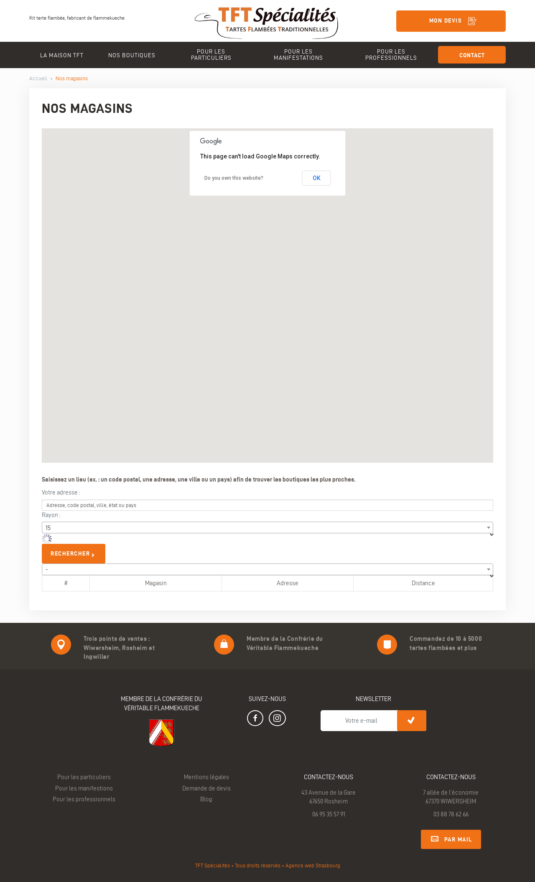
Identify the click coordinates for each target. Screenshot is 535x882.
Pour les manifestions (84, 788)
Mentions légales (206, 777)
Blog (206, 799)
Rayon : (51, 515)
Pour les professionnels (84, 799)
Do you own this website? (233, 178)
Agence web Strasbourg (312, 865)
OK (317, 178)
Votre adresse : (61, 492)
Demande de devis (206, 788)
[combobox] (267, 527)
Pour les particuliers (84, 777)
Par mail (451, 838)
